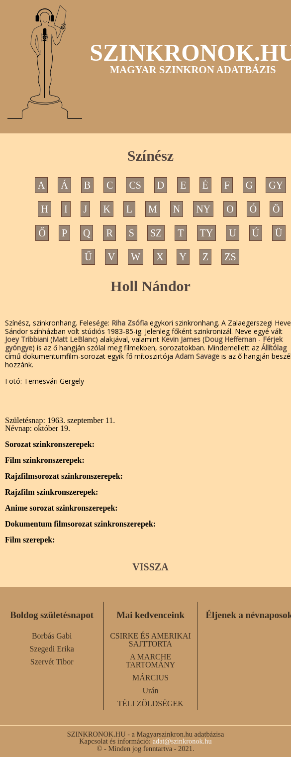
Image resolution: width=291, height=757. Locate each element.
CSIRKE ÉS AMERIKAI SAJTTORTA (150, 640)
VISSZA (150, 567)
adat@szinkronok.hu (182, 741)
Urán (151, 690)
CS (135, 185)
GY (276, 185)
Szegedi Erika (52, 649)
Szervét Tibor (52, 661)
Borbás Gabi (52, 636)
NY (203, 209)
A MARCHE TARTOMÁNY (151, 660)
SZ (156, 232)
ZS (230, 256)
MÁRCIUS (150, 677)
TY (206, 232)
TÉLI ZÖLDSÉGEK (150, 703)
